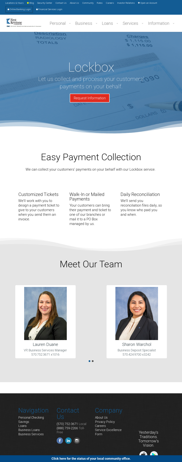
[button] (89, 361)
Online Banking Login (19, 9)
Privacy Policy (105, 422)
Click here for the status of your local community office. (91, 458)
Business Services (31, 434)
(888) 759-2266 (67, 428)
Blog (30, 3)
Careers (110, 3)
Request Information (90, 98)
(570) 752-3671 (67, 424)
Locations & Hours (14, 3)
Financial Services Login (49, 9)
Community (88, 3)
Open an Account (147, 3)
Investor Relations (126, 3)
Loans (22, 426)
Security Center (44, 3)
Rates (100, 3)
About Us (74, 3)
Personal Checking (31, 417)
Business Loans (29, 430)
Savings (23, 422)
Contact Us (61, 3)
